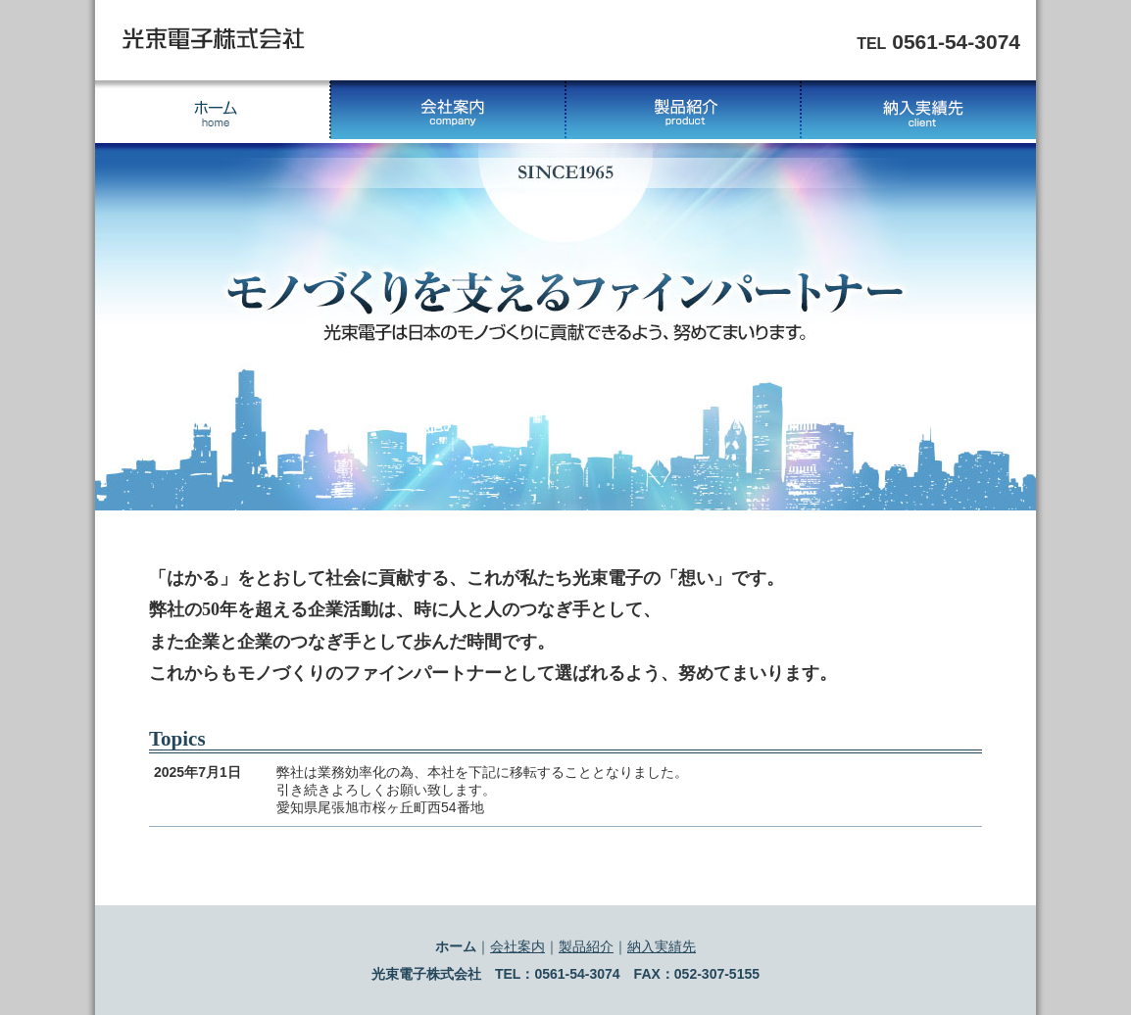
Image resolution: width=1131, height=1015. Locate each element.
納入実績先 (918, 109)
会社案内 (448, 109)
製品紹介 (683, 109)
